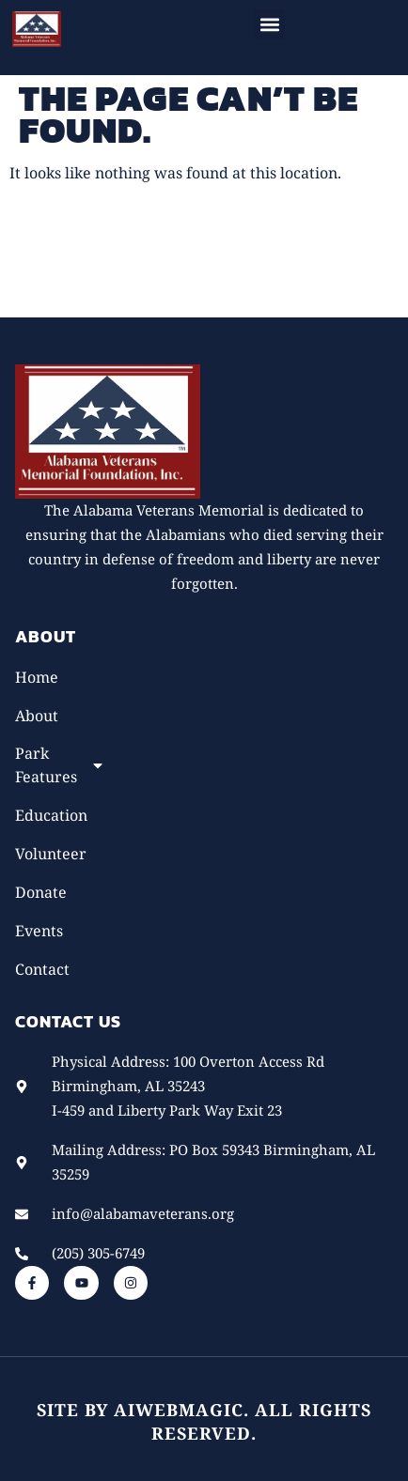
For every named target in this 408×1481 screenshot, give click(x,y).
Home (36, 677)
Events (39, 930)
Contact (42, 969)
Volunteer (50, 853)
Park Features (60, 765)
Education (51, 815)
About (36, 715)
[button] (269, 23)
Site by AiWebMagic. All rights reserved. (204, 1421)
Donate (41, 892)
